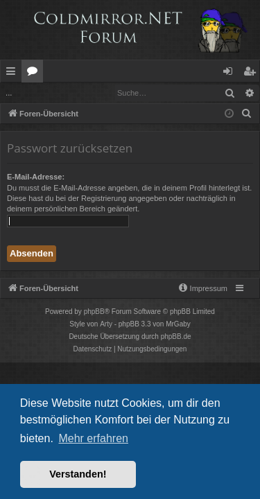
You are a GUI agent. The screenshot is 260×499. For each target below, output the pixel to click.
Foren (35, 73)
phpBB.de (176, 336)
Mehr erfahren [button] (93, 438)
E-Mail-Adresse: (35, 177)
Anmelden (32, 92)
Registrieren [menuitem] (252, 73)
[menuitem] (247, 113)
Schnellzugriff (13, 73)
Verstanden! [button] (77, 474)
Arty (106, 324)
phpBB (94, 311)
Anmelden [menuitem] (232, 73)
